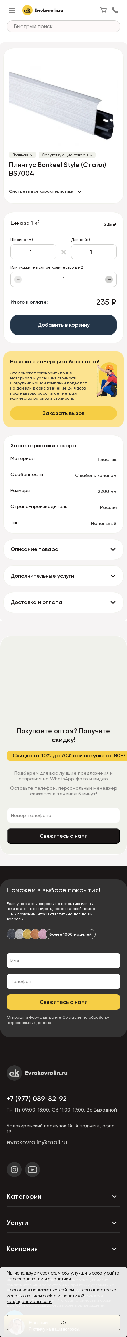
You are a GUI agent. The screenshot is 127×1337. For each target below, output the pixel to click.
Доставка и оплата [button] (36, 602)
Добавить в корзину (64, 325)
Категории (63, 1197)
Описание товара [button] (34, 549)
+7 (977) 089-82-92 (37, 1099)
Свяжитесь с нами (64, 836)
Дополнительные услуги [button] (42, 576)
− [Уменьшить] (18, 279)
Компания (63, 1249)
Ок (63, 1322)
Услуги (63, 1223)
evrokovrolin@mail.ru (37, 1142)
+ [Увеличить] (109, 279)
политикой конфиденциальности (45, 1298)
